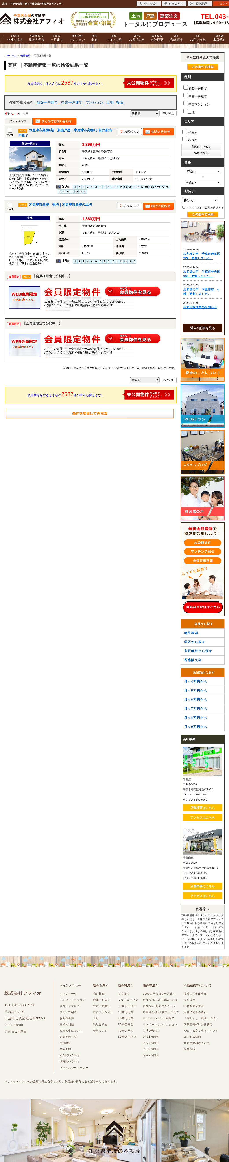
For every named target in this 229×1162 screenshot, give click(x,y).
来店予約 (219, 38)
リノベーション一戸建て (158, 1018)
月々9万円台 (151, 1055)
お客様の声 (137, 38)
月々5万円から (195, 690)
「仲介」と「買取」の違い (201, 1018)
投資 (120, 102)
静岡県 (190, 139)
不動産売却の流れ (195, 1012)
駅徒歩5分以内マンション (159, 1006)
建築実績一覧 (68, 1036)
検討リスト (100, 1030)
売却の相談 (67, 1024)
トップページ (68, 993)
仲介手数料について (197, 1043)
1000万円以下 (127, 1006)
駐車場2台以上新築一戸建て (161, 1012)
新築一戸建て (47, 102)
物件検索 (191, 633)
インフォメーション (72, 999)
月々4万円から (195, 681)
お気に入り (173, 3)
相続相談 (189, 1049)
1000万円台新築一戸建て (159, 993)
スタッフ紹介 (114, 40)
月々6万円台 (151, 1036)
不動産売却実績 (194, 1006)
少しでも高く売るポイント (201, 1030)
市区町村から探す (198, 651)
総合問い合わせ (70, 1055)
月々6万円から (195, 699)
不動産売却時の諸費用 (198, 1024)
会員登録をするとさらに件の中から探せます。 (100, 83)
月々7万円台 (151, 1043)
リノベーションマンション (160, 1024)
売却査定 (189, 999)
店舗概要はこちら (202, 808)
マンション (77, 38)
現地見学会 (36, 38)
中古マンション (196, 103)
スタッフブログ (70, 1006)
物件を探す (15, 38)
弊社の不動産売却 (195, 993)
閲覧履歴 (198, 3)
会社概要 (157, 38)
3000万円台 (125, 1024)
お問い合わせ (198, 40)
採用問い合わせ (70, 1061)
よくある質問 (192, 1036)
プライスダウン (128, 999)
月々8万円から (195, 717)
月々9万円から (195, 726)
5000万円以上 (127, 1036)
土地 (94, 38)
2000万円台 (125, 1018)
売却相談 (176, 38)
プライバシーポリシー (74, 1067)
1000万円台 (125, 1012)
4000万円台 (125, 1030)
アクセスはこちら (202, 817)
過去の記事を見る (202, 328)
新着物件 (123, 993)
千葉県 (190, 132)
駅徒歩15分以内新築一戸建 (160, 999)
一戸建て (57, 38)
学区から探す (194, 642)
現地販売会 (193, 660)
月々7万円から (195, 708)
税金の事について (71, 1030)
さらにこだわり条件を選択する (202, 207)
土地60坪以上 (152, 1030)
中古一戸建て (71, 102)
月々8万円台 (151, 1049)
